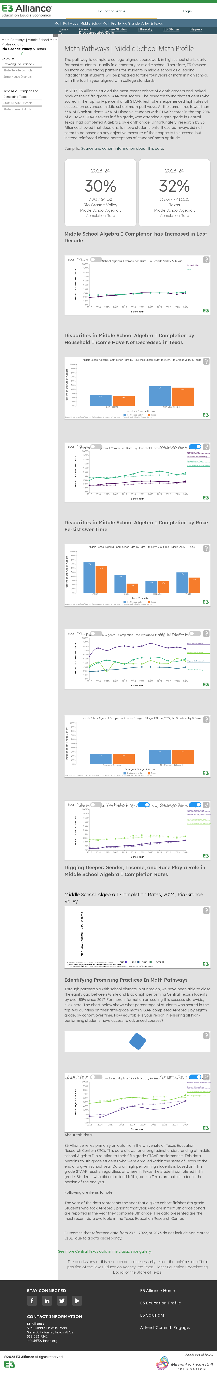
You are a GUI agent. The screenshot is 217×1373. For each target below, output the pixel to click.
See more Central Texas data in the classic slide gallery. (98, 1252)
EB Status (171, 29)
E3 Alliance (36, 1324)
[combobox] (22, 64)
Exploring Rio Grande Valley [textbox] (22, 64)
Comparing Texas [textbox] (15, 97)
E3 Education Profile (160, 1303)
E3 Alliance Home (157, 1290)
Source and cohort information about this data (119, 148)
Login (187, 11)
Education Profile (111, 11)
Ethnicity (145, 29)
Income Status (114, 29)
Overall (85, 29)
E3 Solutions (152, 1315)
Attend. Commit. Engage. (165, 1327)
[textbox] (22, 70)
